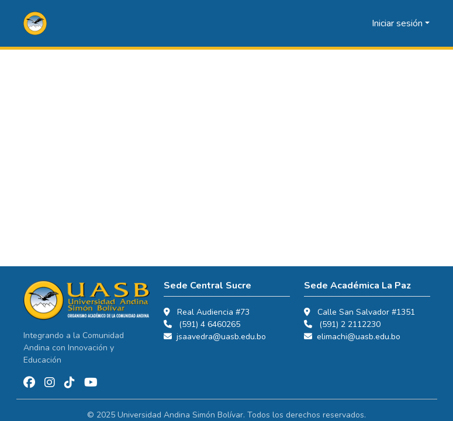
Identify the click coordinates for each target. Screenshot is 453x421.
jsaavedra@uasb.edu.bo (221, 336)
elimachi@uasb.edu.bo (358, 336)
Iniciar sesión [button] (398, 23)
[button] (35, 23)
